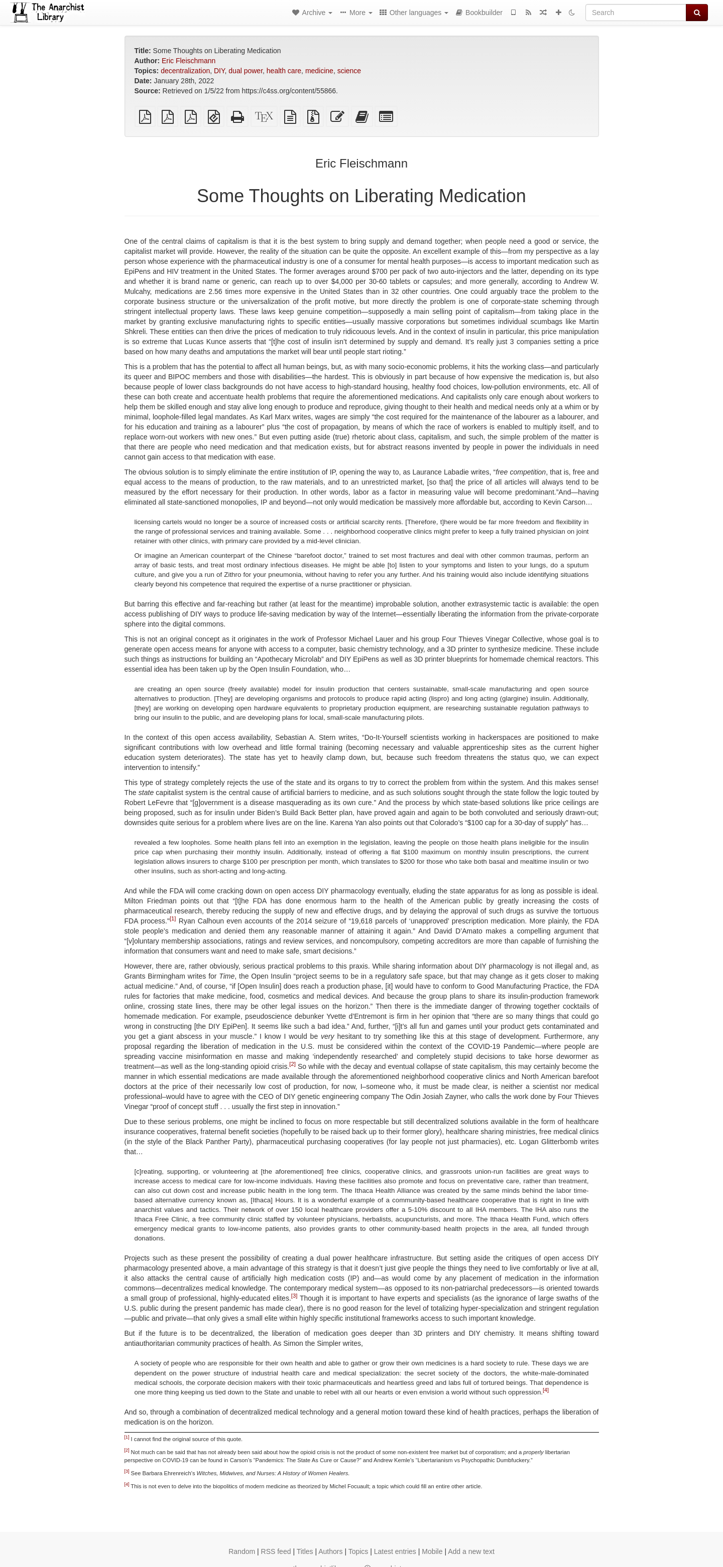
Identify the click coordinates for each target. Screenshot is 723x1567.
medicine (319, 71)
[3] (294, 1296)
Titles (305, 1551)
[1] (173, 919)
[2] (292, 1064)
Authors (330, 1551)
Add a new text (471, 1551)
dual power (245, 71)
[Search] (635, 12)
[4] (546, 1389)
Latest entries (395, 1551)
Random (241, 1551)
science (349, 71)
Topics (358, 1551)
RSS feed (276, 1551)
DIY (219, 71)
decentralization (185, 71)
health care (284, 71)
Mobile (432, 1551)
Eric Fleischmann (188, 61)
